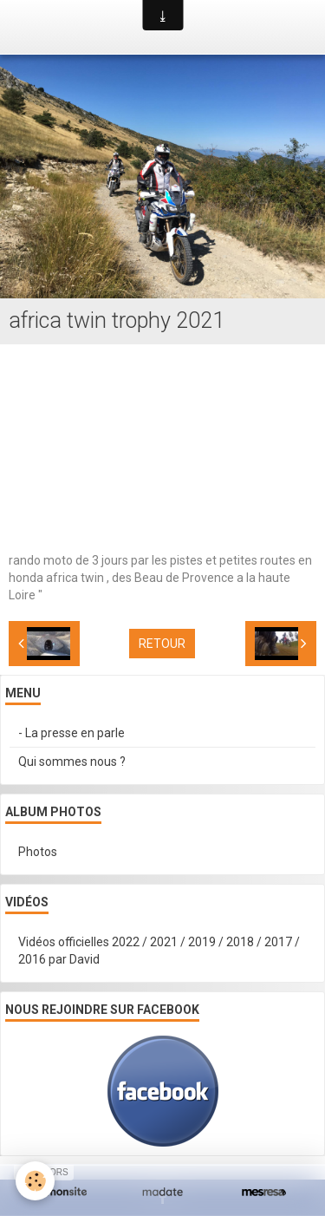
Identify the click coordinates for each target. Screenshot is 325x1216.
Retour (162, 643)
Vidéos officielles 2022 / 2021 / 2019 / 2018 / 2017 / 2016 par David (159, 950)
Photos (37, 852)
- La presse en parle (71, 733)
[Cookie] (35, 1180)
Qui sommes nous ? (72, 761)
